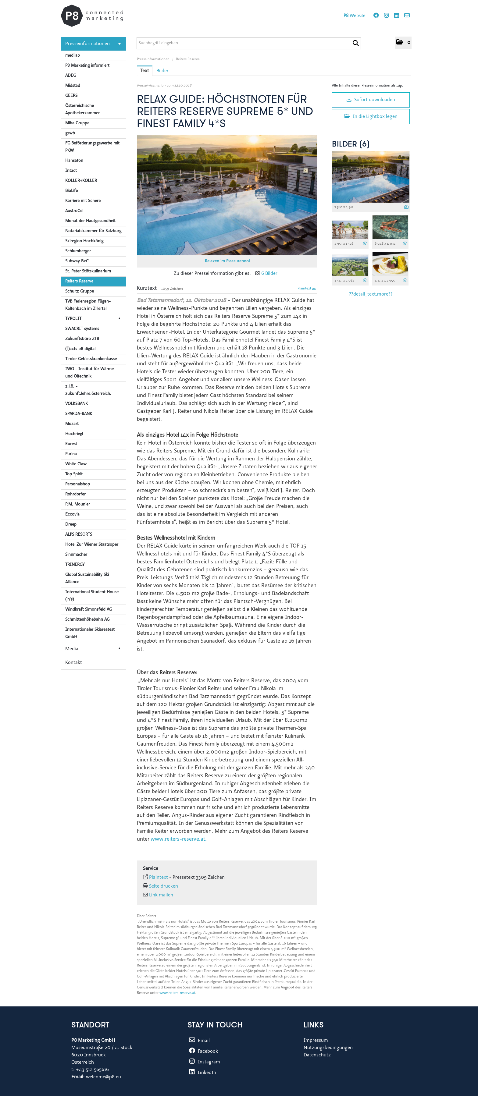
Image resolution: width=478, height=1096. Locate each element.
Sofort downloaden (371, 99)
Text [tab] (144, 71)
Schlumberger (78, 251)
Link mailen (161, 895)
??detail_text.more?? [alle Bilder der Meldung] (371, 294)
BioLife (71, 191)
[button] (403, 43)
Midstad (72, 86)
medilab (72, 56)
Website (355, 16)
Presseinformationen (93, 43)
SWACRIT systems (82, 329)
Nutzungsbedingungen (328, 1047)
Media (92, 649)
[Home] (92, 16)
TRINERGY (75, 565)
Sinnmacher (76, 555)
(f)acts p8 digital (80, 349)
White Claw (76, 464)
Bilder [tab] (162, 71)
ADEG (70, 76)
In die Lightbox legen (371, 116)
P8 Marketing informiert (87, 66)
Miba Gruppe (77, 123)
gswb (70, 133)
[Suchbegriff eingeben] (249, 43)
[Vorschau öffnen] (227, 195)
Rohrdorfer (75, 494)
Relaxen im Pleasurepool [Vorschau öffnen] (227, 261)
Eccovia (72, 515)
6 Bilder (269, 273)
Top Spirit (74, 474)
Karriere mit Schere (83, 201)
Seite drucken (163, 886)
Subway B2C (77, 261)
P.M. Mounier (77, 504)
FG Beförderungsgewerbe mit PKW (92, 147)
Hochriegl (74, 434)
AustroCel (74, 211)
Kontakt (73, 662)
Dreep (71, 525)
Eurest (71, 444)
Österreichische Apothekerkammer (82, 109)
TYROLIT (92, 319)
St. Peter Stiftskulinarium (88, 271)
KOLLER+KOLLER (81, 181)
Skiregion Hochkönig (84, 241)
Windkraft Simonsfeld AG (88, 610)
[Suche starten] (355, 43)
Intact (71, 171)
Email (198, 1040)
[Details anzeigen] (406, 207)
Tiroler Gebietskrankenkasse (91, 359)
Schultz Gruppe (79, 291)
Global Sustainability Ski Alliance (87, 578)
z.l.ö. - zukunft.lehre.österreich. (88, 390)
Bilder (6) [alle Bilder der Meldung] (351, 144)
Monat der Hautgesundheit (90, 221)
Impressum (316, 1040)
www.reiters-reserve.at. (179, 839)
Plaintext (307, 288)
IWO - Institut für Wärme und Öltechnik (89, 373)
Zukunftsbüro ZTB (82, 339)
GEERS (71, 96)
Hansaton (74, 161)
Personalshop (77, 484)
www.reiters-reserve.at (177, 993)
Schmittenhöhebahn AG (87, 620)
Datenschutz (317, 1055)
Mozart (72, 424)
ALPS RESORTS (78, 535)
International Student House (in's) (92, 596)
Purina (71, 454)
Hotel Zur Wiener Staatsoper (91, 545)
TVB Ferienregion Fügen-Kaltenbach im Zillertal (88, 305)
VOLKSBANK (76, 404)
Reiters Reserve (79, 281)
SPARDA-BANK (78, 414)
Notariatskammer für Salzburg (93, 231)
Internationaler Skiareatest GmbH (90, 633)
